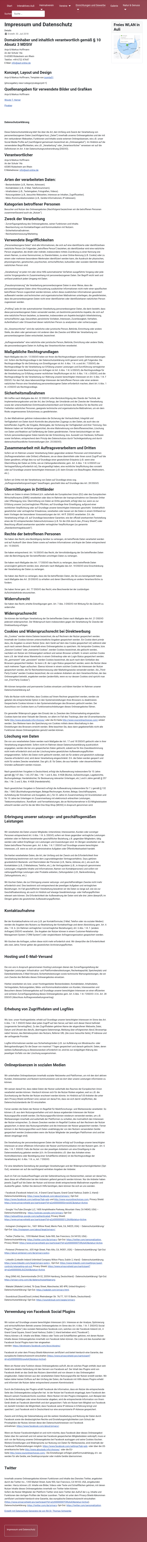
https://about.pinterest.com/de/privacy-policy (26, 1253)
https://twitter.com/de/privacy (42, 1239)
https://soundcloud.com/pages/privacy (55, 1300)
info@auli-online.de (21, 63)
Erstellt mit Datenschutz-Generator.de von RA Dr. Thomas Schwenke (37, 1511)
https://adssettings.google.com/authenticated (27, 1216)
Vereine (63, 5)
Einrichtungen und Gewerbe (90, 5)
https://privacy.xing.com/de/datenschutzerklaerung (29, 1279)
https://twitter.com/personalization (83, 1239)
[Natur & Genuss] (124, 9)
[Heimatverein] (41, 9)
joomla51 (49, 77)
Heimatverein (46, 5)
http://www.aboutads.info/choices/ (27, 720)
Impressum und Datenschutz (21, 1529)
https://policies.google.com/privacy (45, 1213)
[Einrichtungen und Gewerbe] (77, 9)
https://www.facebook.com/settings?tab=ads (26, 1199)
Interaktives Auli (25, 5)
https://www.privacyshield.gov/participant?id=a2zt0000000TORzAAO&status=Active (60, 1243)
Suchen (8, 13)
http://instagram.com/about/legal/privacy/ (34, 1229)
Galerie (114, 5)
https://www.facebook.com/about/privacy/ (48, 1196)
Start (9, 5)
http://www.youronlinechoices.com (71, 1199)
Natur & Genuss (131, 5)
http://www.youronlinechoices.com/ (80, 720)
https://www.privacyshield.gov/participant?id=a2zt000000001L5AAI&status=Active (45, 1219)
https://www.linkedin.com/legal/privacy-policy (27, 1263)
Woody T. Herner (12, 100)
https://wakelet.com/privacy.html (52, 1290)
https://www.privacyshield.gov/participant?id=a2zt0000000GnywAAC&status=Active (46, 1202)
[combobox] (28, 14)
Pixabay (8, 105)
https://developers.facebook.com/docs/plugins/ (36, 1345)
